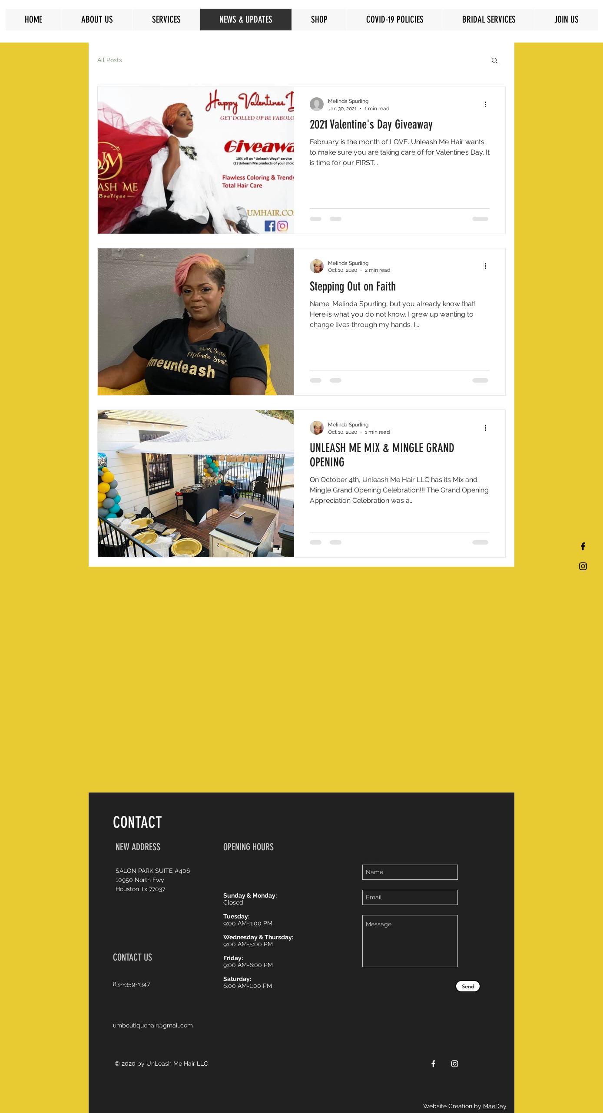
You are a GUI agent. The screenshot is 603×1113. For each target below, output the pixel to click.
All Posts (109, 59)
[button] (494, 61)
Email (370, 885)
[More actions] (488, 104)
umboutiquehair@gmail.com (153, 1025)
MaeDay (495, 1106)
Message (375, 910)
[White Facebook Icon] (433, 1063)
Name (371, 859)
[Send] (467, 986)
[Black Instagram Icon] (583, 566)
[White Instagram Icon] (454, 1063)
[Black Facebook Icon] (583, 546)
